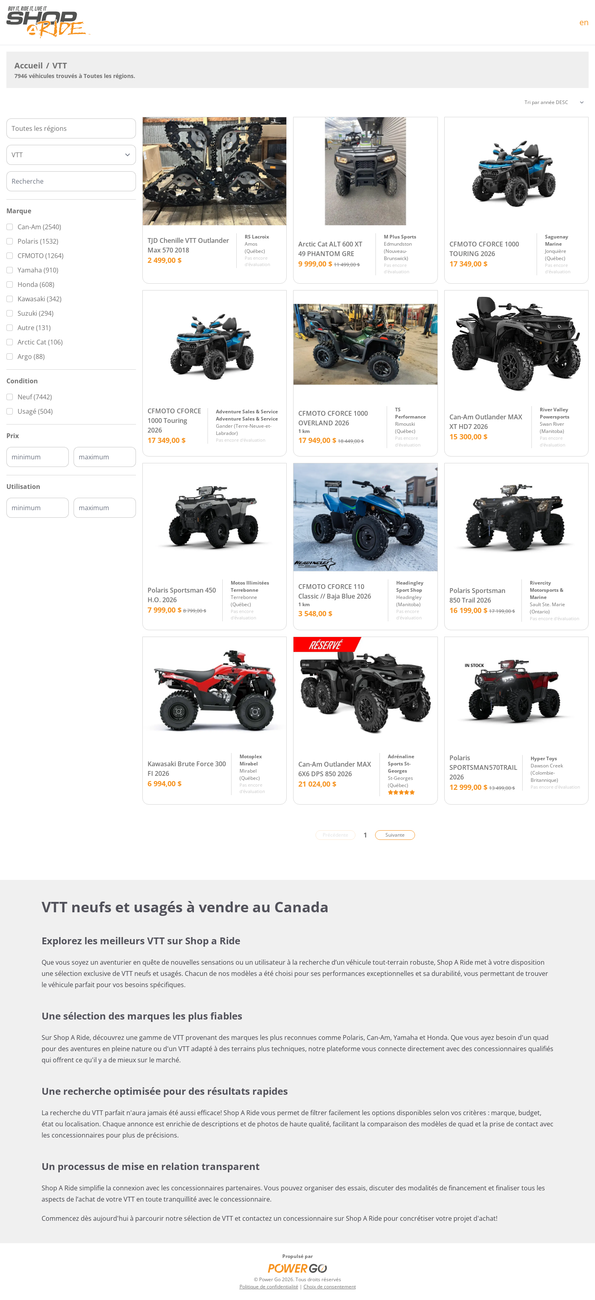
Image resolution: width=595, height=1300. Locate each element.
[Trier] (554, 102)
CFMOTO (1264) (41, 255)
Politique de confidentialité (269, 1286)
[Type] (71, 155)
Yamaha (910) (38, 270)
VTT (59, 65)
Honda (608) (36, 284)
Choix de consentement (329, 1286)
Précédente (335, 834)
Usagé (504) (35, 411)
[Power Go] (297, 1268)
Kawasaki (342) (40, 298)
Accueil (28, 65)
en (584, 22)
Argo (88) (31, 356)
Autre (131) (34, 327)
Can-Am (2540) (39, 226)
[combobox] (71, 128)
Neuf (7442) (35, 397)
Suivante (395, 834)
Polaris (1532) (38, 241)
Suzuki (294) (36, 313)
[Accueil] (48, 22)
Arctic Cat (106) (40, 342)
